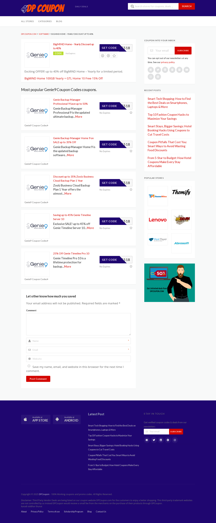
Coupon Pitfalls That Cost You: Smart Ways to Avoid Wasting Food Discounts (167, 146)
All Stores (27, 21)
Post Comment (38, 378)
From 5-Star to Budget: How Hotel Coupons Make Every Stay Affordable (169, 162)
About (24, 511)
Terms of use (54, 511)
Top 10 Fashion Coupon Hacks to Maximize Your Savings (110, 437)
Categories (45, 21)
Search (187, 6)
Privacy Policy (37, 511)
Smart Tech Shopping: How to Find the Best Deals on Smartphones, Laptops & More (169, 103)
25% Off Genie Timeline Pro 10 (71, 253)
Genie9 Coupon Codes (36, 125)
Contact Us (101, 511)
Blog (59, 21)
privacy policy (167, 62)
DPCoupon (44, 494)
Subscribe (183, 50)
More (78, 116)
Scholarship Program (73, 511)
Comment (31, 310)
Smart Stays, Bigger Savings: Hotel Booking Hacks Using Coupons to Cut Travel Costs (170, 130)
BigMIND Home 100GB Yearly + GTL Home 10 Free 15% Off (63, 78)
